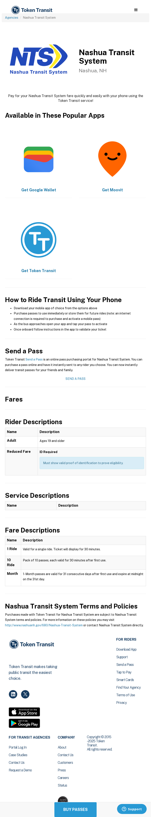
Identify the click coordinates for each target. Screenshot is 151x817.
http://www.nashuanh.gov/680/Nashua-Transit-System (44, 625)
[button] (135, 10)
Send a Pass (34, 359)
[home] (31, 10)
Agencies (11, 17)
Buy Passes (75, 809)
